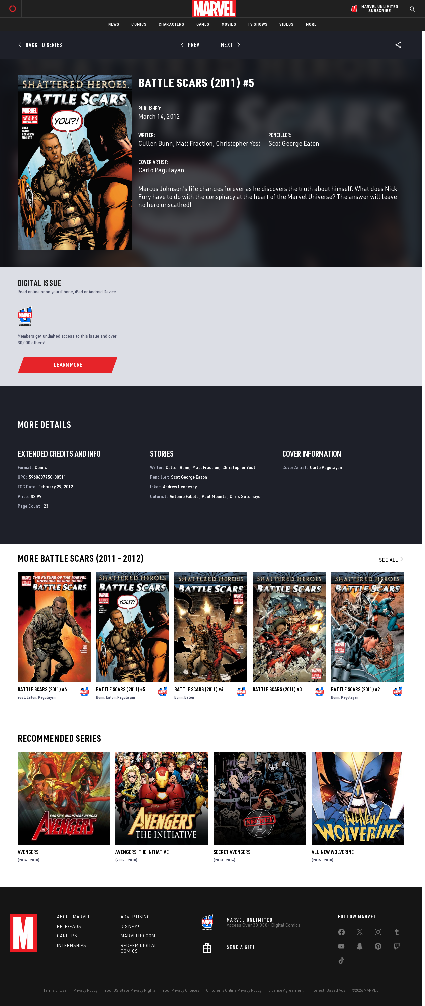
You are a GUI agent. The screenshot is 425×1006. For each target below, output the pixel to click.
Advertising (135, 916)
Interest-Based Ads (327, 990)
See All (391, 559)
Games (202, 24)
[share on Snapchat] (359, 947)
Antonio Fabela (184, 496)
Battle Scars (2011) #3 (277, 689)
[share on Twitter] (359, 933)
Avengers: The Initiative (142, 852)
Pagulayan (47, 697)
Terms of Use (55, 990)
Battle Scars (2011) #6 (42, 689)
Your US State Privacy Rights (130, 990)
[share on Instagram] (378, 933)
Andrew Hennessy (180, 486)
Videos (286, 24)
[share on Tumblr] (396, 933)
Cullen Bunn (155, 143)
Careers (67, 935)
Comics (138, 24)
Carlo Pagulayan (161, 170)
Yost (21, 697)
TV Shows (258, 24)
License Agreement (286, 990)
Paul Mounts (214, 496)
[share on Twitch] (396, 947)
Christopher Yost (238, 143)
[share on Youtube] (341, 947)
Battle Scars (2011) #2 (355, 689)
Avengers (28, 852)
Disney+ (130, 926)
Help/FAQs (69, 926)
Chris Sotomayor (246, 496)
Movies (229, 24)
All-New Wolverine (333, 852)
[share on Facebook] (341, 933)
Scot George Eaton (293, 143)
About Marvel (73, 916)
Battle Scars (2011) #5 (120, 689)
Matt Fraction (194, 143)
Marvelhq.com (138, 935)
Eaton (31, 697)
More (311, 24)
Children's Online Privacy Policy (234, 990)
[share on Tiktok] (341, 961)
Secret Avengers (232, 852)
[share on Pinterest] (378, 947)
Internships (71, 945)
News (113, 24)
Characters (171, 24)
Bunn (100, 697)
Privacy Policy (85, 990)
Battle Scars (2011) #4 (198, 689)
